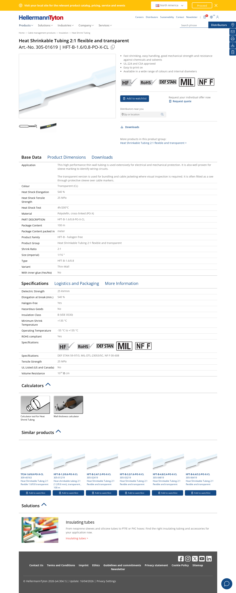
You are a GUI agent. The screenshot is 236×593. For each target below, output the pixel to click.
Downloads (129, 127)
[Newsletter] (232, 31)
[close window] (216, 5)
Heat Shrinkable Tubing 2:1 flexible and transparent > (153, 143)
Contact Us (36, 565)
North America (170, 5)
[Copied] (112, 47)
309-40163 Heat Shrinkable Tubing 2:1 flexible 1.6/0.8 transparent (36, 464)
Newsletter (118, 569)
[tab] (118, 386)
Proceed (202, 5)
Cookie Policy (180, 565)
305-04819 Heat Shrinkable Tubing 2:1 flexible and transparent (168, 464)
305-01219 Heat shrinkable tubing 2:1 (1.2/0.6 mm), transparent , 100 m (69, 465)
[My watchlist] (232, 52)
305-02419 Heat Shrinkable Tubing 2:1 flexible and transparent (102, 464)
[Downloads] (232, 45)
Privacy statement (156, 565)
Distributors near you (132, 109)
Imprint (83, 565)
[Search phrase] (198, 25)
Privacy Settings (106, 581)
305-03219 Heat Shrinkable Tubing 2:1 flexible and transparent (135, 464)
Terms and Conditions (61, 565)
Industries (64, 25)
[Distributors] (232, 25)
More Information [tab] (121, 283)
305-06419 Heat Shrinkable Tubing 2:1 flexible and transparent (201, 464)
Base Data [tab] (31, 157)
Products (25, 25)
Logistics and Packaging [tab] (76, 283)
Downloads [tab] (102, 157)
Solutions (44, 25)
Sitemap (197, 565)
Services (104, 25)
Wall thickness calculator (68, 406)
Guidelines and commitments (122, 565)
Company (85, 25)
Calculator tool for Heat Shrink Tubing (35, 408)
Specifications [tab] (34, 283)
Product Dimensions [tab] (66, 157)
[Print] (232, 38)
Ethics (96, 565)
